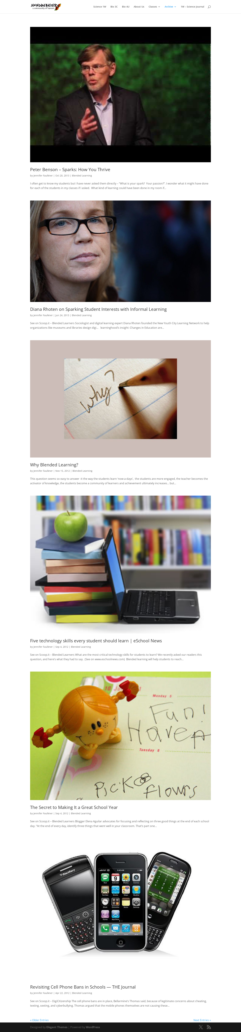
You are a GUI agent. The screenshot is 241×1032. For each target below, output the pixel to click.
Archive (169, 7)
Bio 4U (125, 7)
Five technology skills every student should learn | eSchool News (96, 641)
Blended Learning (82, 175)
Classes (153, 7)
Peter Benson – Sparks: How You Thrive (70, 169)
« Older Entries (39, 1020)
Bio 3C (114, 7)
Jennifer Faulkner (43, 175)
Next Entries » (202, 1020)
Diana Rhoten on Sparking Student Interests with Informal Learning (98, 309)
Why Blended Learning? (54, 465)
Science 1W (99, 7)
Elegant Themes (56, 1027)
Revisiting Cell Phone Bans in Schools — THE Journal (83, 987)
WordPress (93, 1027)
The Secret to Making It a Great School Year (74, 807)
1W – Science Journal (192, 7)
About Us (139, 7)
